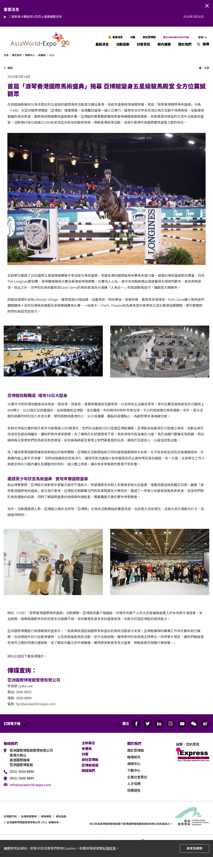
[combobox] (201, 37)
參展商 (87, 749)
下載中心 (134, 770)
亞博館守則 (10, 816)
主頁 (6, 55)
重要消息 (117, 37)
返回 (10, 68)
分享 (206, 68)
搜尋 (206, 44)
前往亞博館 (149, 37)
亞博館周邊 (90, 765)
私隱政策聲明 (29, 816)
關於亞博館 (135, 750)
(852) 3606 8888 (22, 771)
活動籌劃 (122, 44)
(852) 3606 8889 (22, 778)
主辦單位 (88, 743)
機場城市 (134, 757)
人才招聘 (134, 783)
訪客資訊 (143, 44)
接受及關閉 (194, 848)
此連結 (19, 656)
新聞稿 (41, 55)
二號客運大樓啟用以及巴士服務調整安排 (35, 17)
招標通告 (134, 790)
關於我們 (185, 44)
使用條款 (46, 816)
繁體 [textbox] (200, 37)
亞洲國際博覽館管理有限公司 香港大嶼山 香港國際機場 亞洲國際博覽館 (31, 757)
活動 (132, 37)
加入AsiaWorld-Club (176, 37)
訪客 (85, 754)
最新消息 (102, 44)
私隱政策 (109, 848)
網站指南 (61, 816)
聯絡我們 (88, 771)
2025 (51, 55)
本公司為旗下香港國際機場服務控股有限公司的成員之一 (130, 824)
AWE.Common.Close (207, 6)
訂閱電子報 (12, 723)
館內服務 (164, 44)
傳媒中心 (30, 55)
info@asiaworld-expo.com (30, 785)
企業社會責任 (137, 777)
